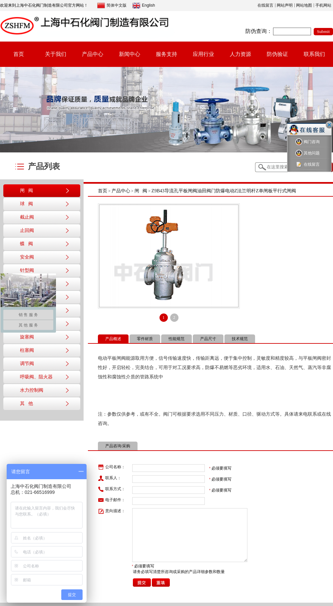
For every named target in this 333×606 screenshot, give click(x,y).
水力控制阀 (31, 390)
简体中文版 (112, 5)
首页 (18, 54)
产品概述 (113, 338)
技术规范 (240, 338)
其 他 (26, 403)
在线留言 (265, 5)
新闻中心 (129, 54)
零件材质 (145, 338)
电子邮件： (111, 500)
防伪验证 (277, 54)
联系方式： (111, 489)
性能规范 (176, 338)
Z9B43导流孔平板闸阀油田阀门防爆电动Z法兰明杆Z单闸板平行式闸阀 (224, 190)
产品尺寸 (208, 338)
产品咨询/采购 (117, 446)
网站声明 (285, 5)
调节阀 (27, 363)
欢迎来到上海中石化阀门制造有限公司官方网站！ (44, 5)
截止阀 (27, 217)
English (144, 5)
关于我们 (55, 54)
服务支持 (166, 54)
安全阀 (27, 257)
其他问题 (307, 153)
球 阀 (26, 203)
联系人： (109, 478)
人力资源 (240, 54)
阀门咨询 (307, 141)
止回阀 (27, 230)
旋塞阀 (27, 336)
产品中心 (92, 54)
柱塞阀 (27, 350)
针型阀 (27, 270)
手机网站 (323, 5)
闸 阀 (26, 190)
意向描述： (111, 511)
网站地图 (304, 5)
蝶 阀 (26, 243)
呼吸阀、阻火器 (36, 376)
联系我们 (314, 54)
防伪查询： (258, 31)
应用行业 (203, 54)
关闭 (329, 124)
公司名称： (111, 467)
